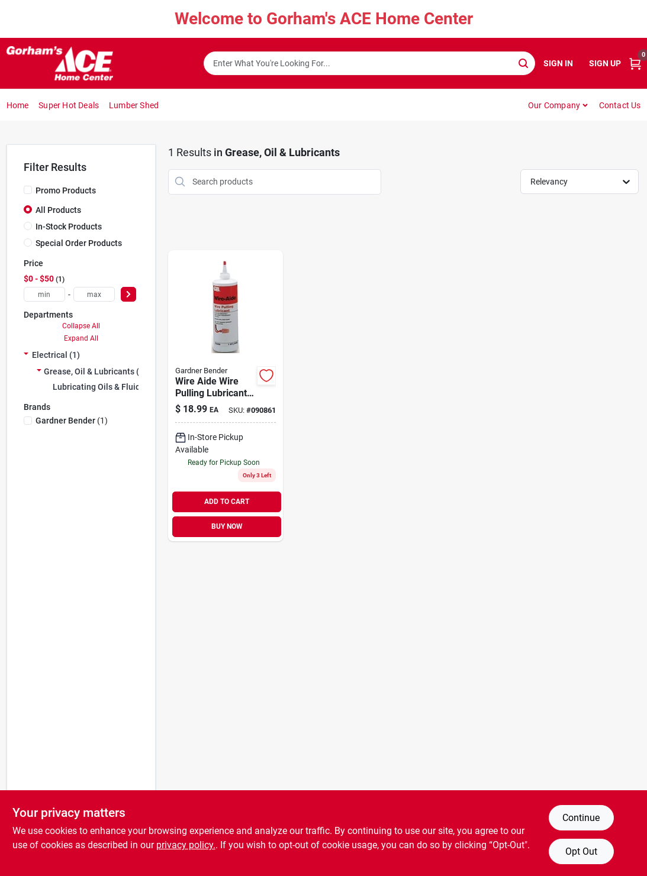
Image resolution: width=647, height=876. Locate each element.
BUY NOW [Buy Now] (227, 526)
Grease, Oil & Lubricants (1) (95, 371)
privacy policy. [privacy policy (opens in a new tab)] (185, 845)
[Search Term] (369, 63)
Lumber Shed (134, 105)
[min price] (44, 294)
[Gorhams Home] (60, 63)
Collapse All (81, 326)
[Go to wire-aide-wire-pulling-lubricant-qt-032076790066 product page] (225, 395)
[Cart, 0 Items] (635, 63)
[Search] (524, 62)
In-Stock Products (69, 226)
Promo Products (66, 190)
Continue (581, 817)
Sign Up (605, 63)
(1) (72, 420)
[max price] (94, 294)
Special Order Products (79, 243)
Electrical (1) (56, 355)
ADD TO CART (226, 501)
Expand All (81, 338)
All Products (58, 210)
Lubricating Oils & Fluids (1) (105, 387)
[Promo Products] (28, 190)
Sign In (558, 63)
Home (18, 105)
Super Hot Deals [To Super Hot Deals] (68, 105)
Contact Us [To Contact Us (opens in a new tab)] (620, 105)
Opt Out (581, 851)
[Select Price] (128, 294)
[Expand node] (26, 355)
